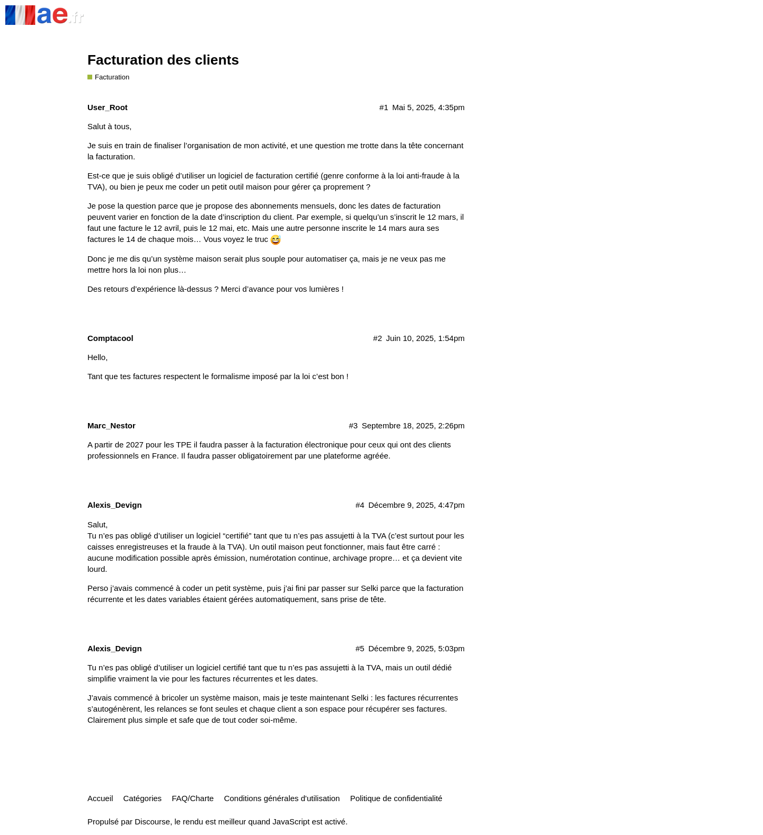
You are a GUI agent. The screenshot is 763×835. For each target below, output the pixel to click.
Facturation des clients (163, 60)
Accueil (100, 798)
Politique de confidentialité (396, 798)
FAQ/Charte (193, 798)
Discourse (152, 821)
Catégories (142, 798)
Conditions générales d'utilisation (282, 798)
